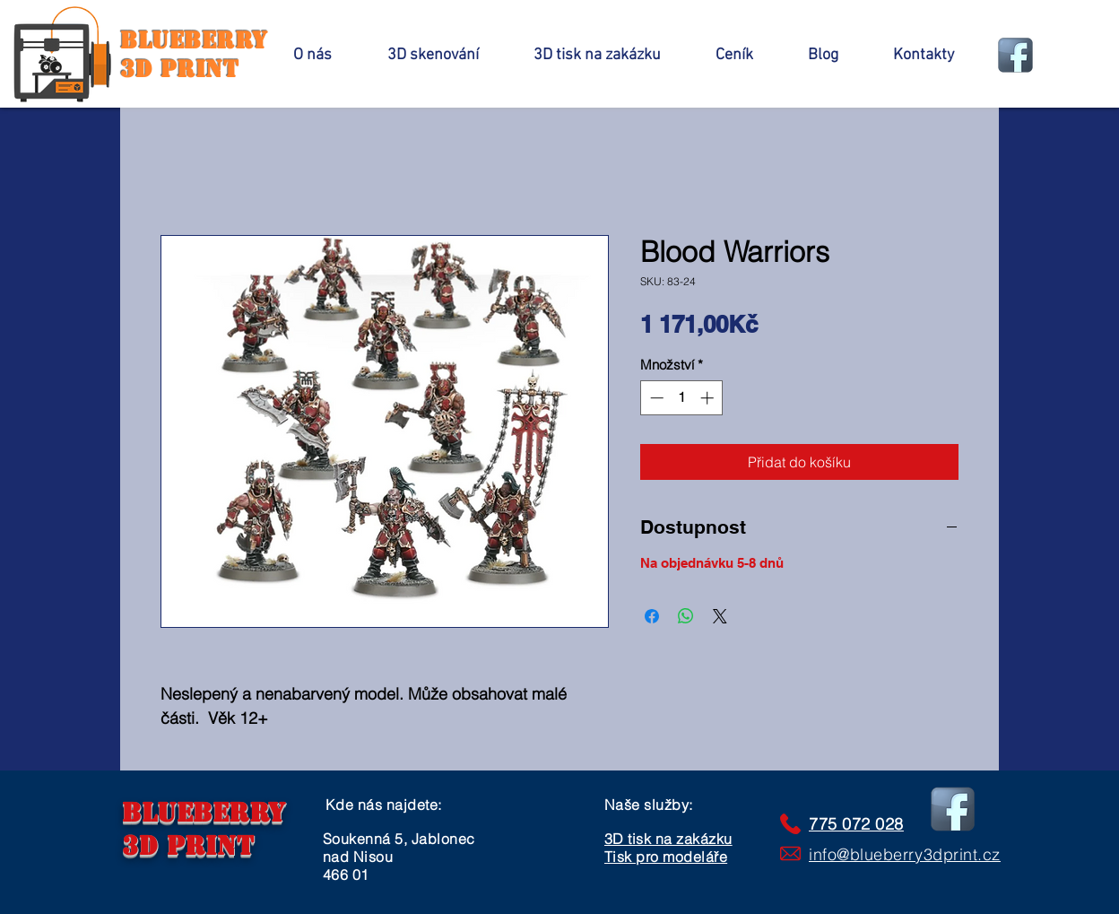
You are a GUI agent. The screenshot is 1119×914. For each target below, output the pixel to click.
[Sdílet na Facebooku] (652, 616)
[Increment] (709, 397)
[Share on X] (720, 616)
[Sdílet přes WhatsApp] (686, 616)
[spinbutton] (682, 397)
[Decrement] (655, 397)
